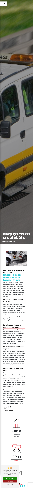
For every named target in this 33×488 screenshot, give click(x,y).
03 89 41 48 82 (16, 460)
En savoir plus (9, 406)
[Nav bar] (3, 3)
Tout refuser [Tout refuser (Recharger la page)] (10, 481)
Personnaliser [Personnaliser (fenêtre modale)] (9, 484)
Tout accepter (9, 478)
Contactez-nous (10, 409)
